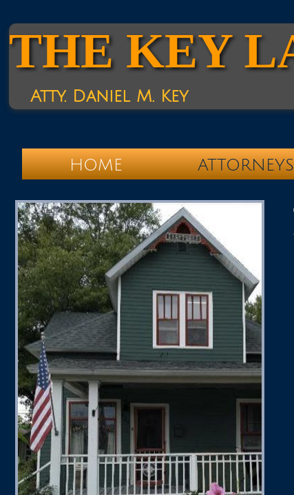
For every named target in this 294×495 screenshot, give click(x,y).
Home (96, 165)
